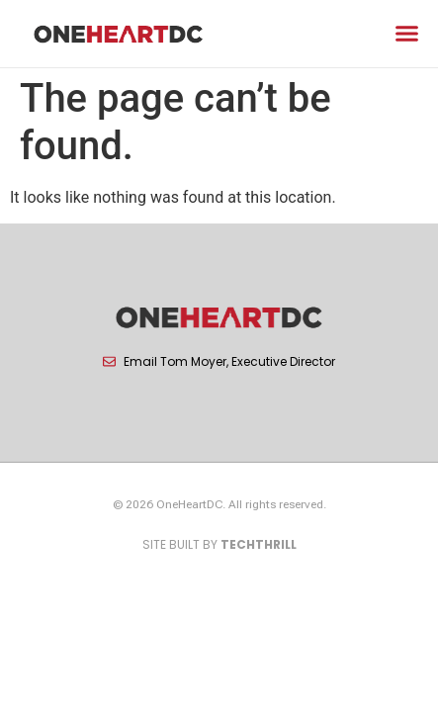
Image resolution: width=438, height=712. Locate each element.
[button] (407, 33)
